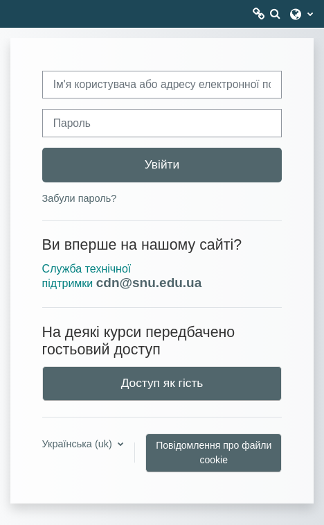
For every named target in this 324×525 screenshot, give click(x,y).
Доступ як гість (162, 383)
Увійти (162, 164)
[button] (274, 14)
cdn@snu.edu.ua (149, 282)
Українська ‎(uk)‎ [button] (78, 443)
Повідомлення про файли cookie (213, 452)
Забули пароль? (79, 198)
